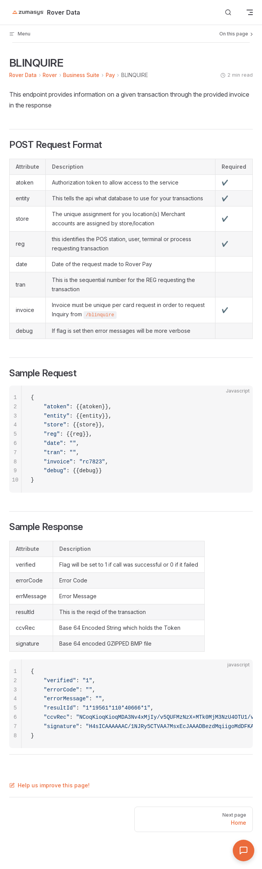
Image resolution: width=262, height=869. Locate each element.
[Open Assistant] (243, 850)
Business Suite (81, 75)
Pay (110, 75)
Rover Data (23, 75)
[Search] (228, 12)
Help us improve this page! (49, 785)
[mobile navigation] (249, 12)
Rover (50, 75)
